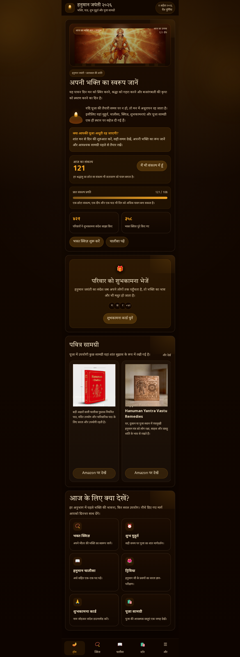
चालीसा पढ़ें (117, 241)
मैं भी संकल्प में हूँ (152, 165)
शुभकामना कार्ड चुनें (120, 318)
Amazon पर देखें (94, 473)
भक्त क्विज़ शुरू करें (86, 241)
